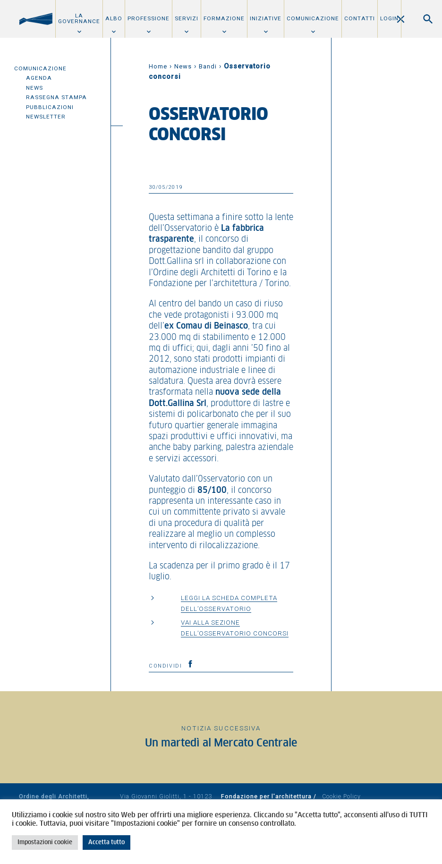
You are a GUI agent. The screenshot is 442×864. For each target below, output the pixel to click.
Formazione (224, 18)
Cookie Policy (341, 796)
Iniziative (265, 18)
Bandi (208, 66)
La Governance (79, 18)
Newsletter (46, 116)
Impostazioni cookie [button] (44, 842)
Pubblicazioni (50, 107)
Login (389, 18)
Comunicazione (313, 18)
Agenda (39, 78)
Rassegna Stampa (56, 97)
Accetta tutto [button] (106, 842)
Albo (113, 18)
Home (158, 66)
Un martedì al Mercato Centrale (221, 743)
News (34, 88)
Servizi (186, 18)
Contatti (359, 18)
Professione (149, 18)
